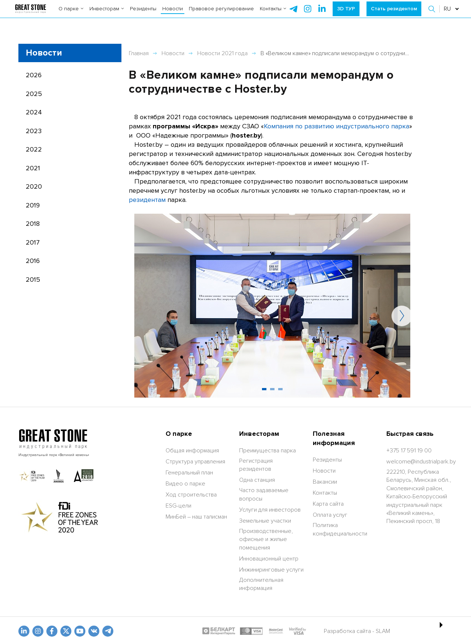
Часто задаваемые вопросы (263, 494)
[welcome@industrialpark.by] (421, 462)
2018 (33, 224)
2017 (33, 242)
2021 (33, 168)
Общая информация (192, 450)
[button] (432, 14)
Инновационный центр (268, 558)
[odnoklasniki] (37, 631)
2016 (33, 261)
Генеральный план (189, 472)
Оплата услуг (330, 515)
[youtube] (79, 631)
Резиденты (143, 14)
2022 (34, 149)
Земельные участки (265, 520)
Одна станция (257, 480)
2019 (33, 205)
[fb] (51, 631)
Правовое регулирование (221, 14)
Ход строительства (191, 494)
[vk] (93, 631)
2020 (34, 186)
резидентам (147, 200)
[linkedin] (23, 631)
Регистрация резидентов (256, 465)
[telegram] (293, 14)
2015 (33, 279)
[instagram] (321, 14)
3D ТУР (346, 14)
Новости (172, 14)
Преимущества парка (267, 450)
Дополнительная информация (261, 584)
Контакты (273, 14)
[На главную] (30, 14)
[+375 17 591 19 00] (409, 450)
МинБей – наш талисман (196, 516)
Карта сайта (328, 504)
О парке (71, 14)
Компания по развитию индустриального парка (336, 126)
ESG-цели (178, 505)
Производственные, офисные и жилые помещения (266, 539)
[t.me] (107, 631)
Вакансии (325, 481)
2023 (34, 131)
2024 (34, 112)
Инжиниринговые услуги (271, 569)
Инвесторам (106, 14)
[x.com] (65, 631)
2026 (34, 75)
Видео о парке (185, 483)
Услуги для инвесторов (270, 509)
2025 (34, 94)
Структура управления (195, 461)
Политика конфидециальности (340, 529)
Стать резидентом (394, 14)
